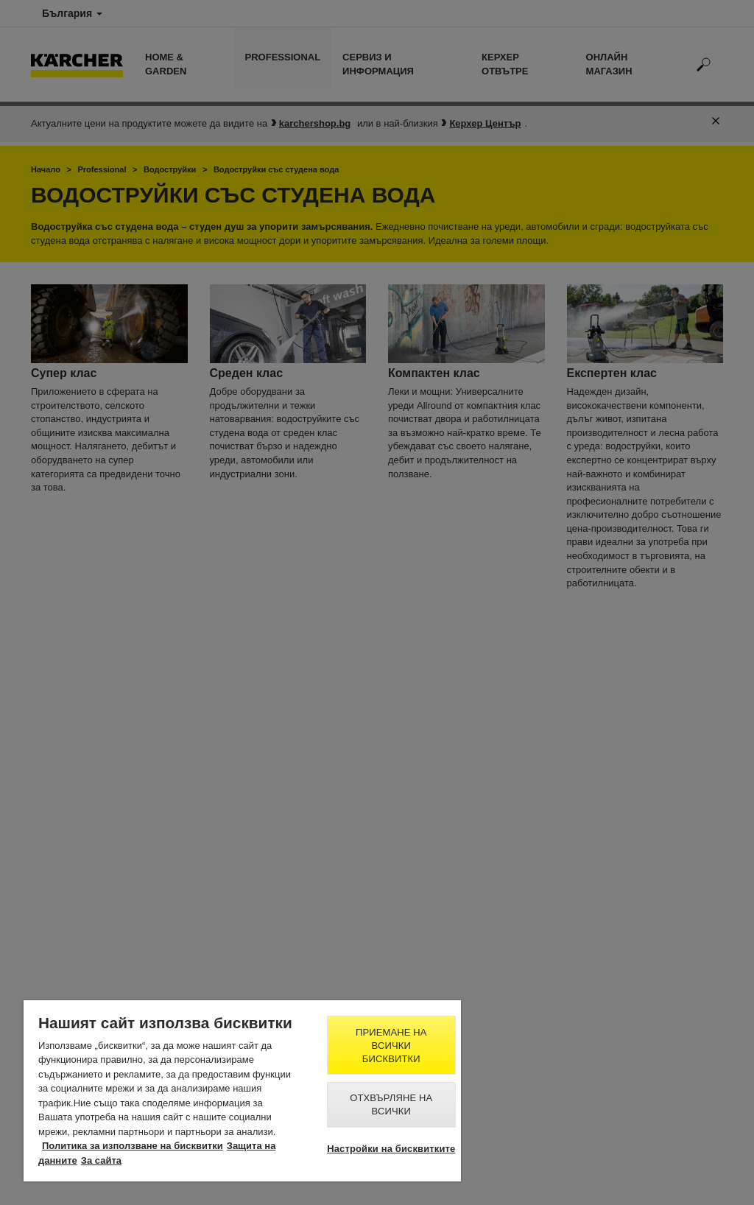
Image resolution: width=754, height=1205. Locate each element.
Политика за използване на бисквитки (132, 1145)
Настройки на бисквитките (391, 1148)
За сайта (101, 1160)
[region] (242, 1090)
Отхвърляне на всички (391, 1104)
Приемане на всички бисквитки (391, 1045)
